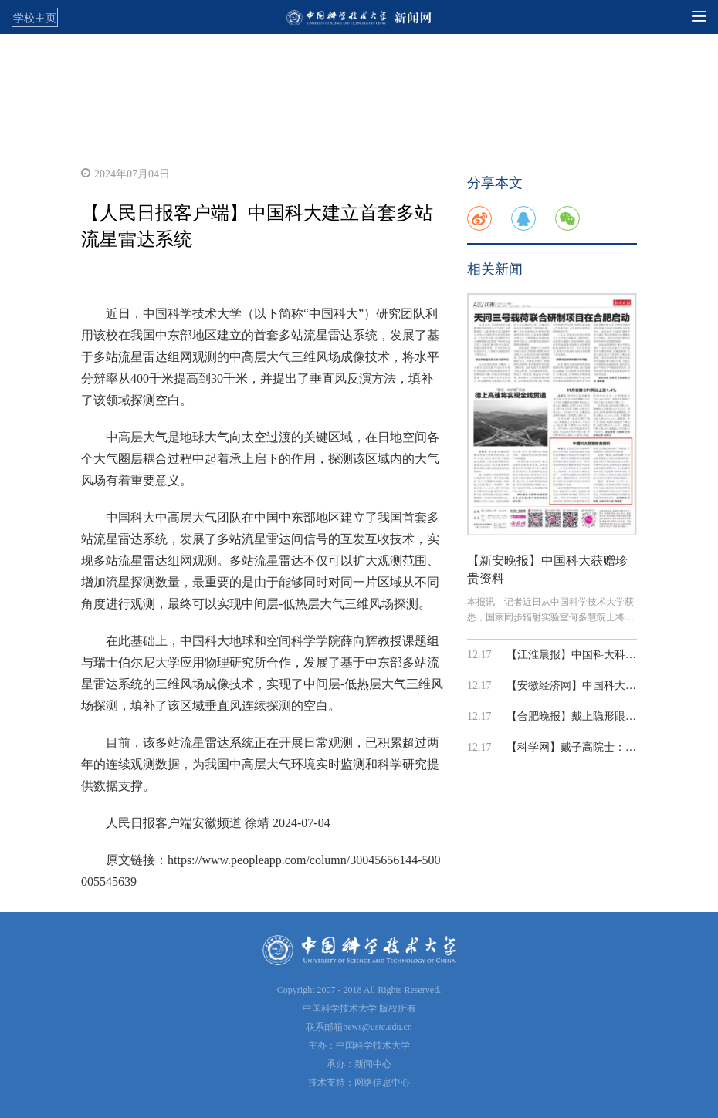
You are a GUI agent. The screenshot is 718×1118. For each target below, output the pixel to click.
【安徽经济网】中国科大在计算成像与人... (608, 685)
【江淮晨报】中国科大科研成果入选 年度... (609, 654)
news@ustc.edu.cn (377, 1027)
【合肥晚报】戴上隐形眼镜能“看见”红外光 (608, 716)
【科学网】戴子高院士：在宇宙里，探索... (608, 747)
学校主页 (34, 18)
